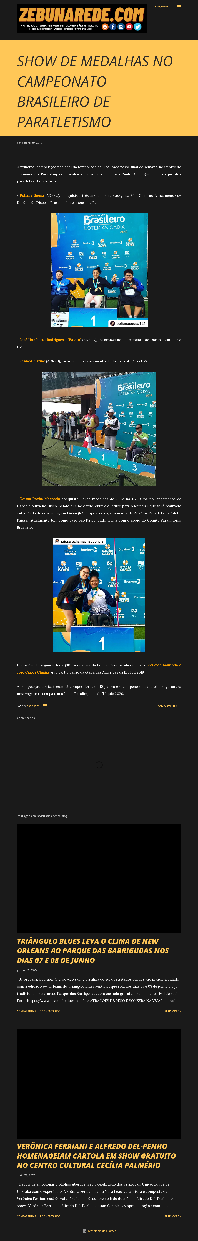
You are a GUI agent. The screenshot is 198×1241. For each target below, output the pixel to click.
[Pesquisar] (161, 6)
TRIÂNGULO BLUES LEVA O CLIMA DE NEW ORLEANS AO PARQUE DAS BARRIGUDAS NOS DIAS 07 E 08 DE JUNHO (93, 950)
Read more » (173, 1011)
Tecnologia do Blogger (99, 1231)
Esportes (33, 706)
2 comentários (50, 1216)
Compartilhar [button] (167, 706)
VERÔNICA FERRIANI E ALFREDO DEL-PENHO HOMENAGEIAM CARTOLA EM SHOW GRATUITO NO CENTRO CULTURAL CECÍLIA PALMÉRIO (96, 1155)
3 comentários (50, 1011)
